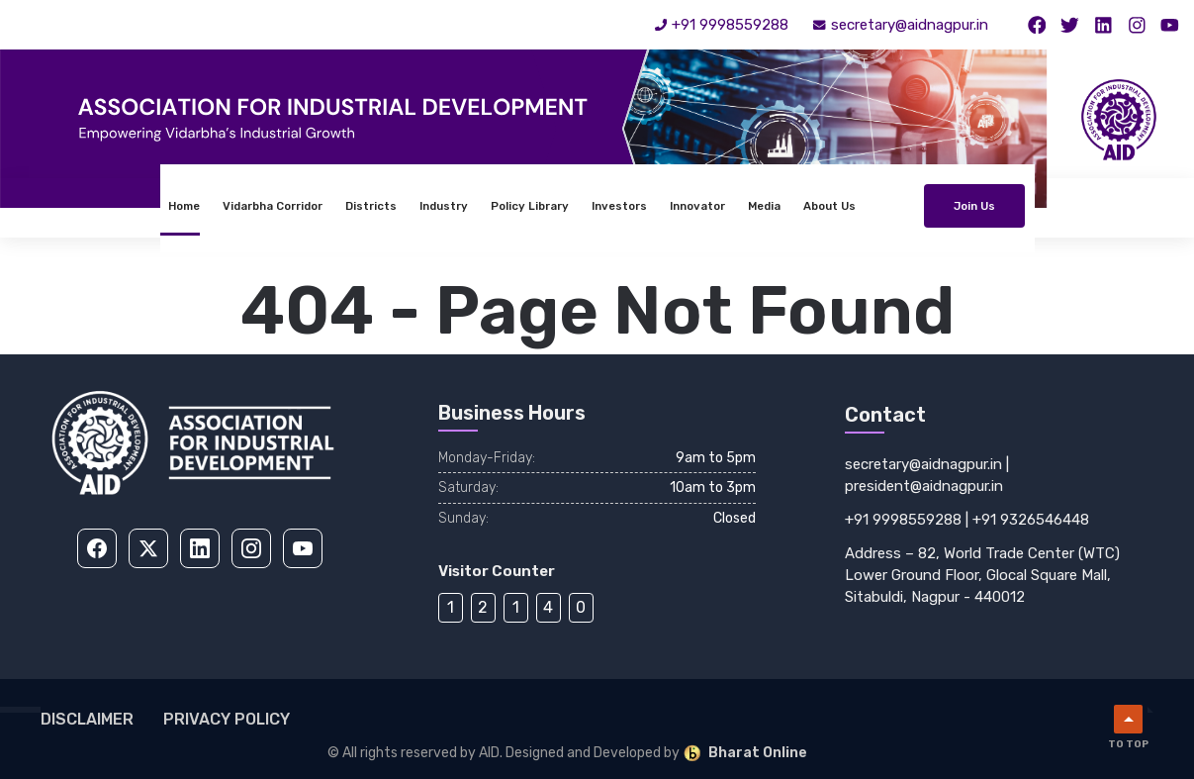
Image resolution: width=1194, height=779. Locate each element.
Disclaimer (87, 719)
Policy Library (422, 206)
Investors (511, 206)
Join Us (1081, 206)
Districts (263, 206)
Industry (336, 206)
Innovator (589, 206)
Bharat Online (745, 753)
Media (656, 206)
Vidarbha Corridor (165, 206)
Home (76, 206)
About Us (721, 206)
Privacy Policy (226, 719)
